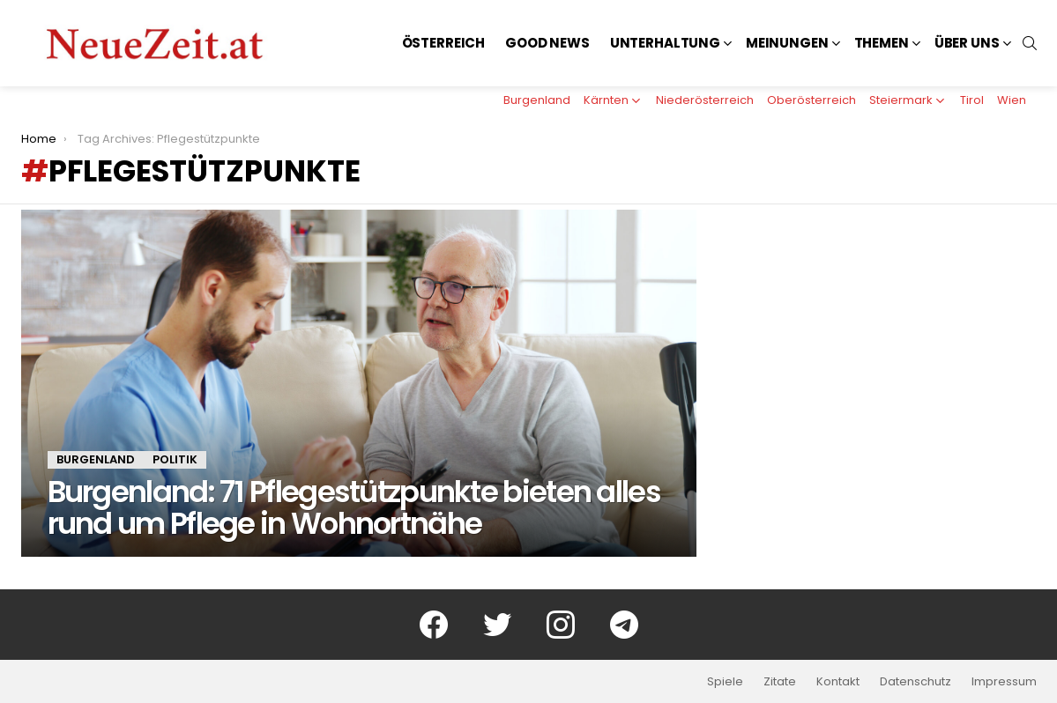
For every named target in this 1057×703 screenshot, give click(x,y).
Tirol (972, 100)
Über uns (967, 42)
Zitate (779, 682)
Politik (175, 459)
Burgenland (536, 100)
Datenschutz (915, 682)
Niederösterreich (705, 100)
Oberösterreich (811, 100)
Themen (881, 42)
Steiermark (901, 100)
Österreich (444, 42)
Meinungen (787, 42)
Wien (1011, 100)
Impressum (1004, 682)
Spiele (725, 682)
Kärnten (606, 100)
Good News (547, 42)
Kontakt (838, 682)
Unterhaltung (665, 42)
